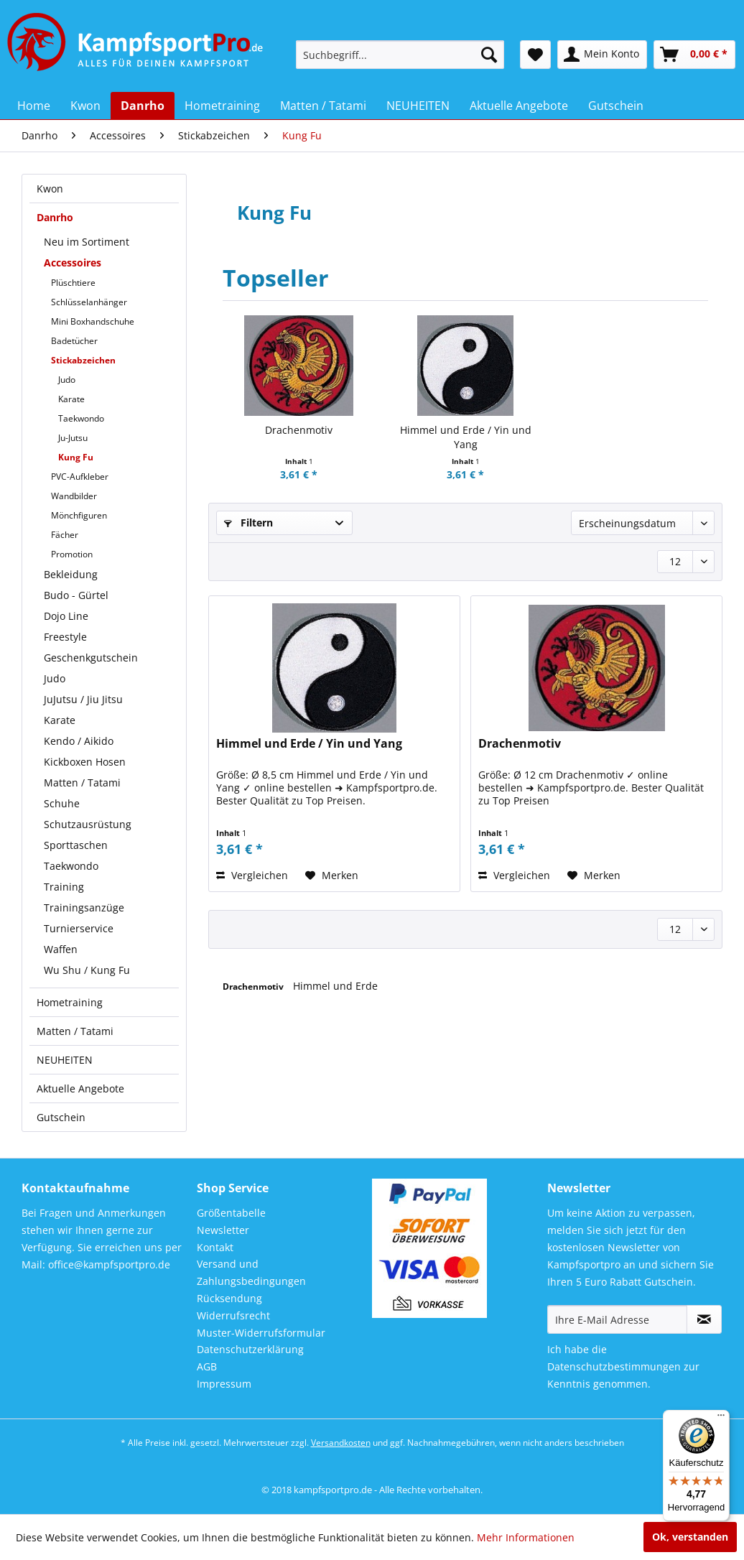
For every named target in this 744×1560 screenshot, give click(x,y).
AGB (207, 1366)
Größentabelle (231, 1213)
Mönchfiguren (79, 515)
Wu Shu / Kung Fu (87, 970)
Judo (66, 379)
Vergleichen (252, 875)
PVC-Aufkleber (79, 476)
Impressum (224, 1383)
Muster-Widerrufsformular (261, 1333)
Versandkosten (341, 1442)
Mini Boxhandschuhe (92, 321)
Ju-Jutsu (73, 438)
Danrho (55, 217)
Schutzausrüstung (87, 824)
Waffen (61, 949)
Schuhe (62, 803)
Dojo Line (66, 616)
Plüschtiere (73, 283)
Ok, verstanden (690, 1536)
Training (64, 886)
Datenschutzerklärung (250, 1349)
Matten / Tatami (82, 782)
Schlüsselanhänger (89, 302)
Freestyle (65, 637)
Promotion (72, 554)
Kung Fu (75, 457)
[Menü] (721, 1418)
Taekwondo (81, 418)
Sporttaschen (76, 845)
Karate (71, 399)
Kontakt (215, 1247)
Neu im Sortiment (86, 242)
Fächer (64, 535)
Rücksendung (229, 1298)
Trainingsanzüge (84, 907)
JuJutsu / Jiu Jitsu (83, 699)
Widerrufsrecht (233, 1315)
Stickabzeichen (83, 360)
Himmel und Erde (335, 986)
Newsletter (223, 1230)
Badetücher (74, 341)
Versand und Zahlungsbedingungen (251, 1272)
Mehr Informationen (526, 1537)
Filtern (248, 522)
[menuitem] (400, 54)
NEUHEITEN (65, 1060)
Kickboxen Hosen (85, 762)
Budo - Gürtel (76, 595)
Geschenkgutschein (91, 657)
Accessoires (72, 262)
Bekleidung (71, 574)
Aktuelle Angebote (80, 1088)
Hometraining (70, 1002)
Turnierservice (78, 928)
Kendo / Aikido (78, 741)
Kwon (50, 188)
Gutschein (61, 1117)
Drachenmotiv (299, 430)
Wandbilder (74, 496)
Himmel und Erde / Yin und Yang (465, 437)
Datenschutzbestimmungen (614, 1366)
